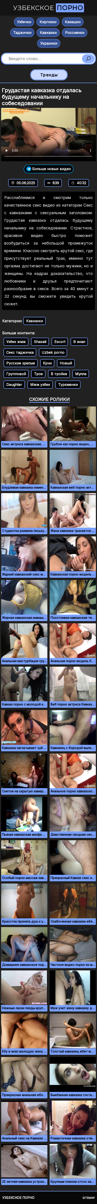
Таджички (22, 32)
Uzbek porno (53, 352)
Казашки (72, 22)
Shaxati (40, 341)
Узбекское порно (18, 1198)
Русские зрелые (20, 363)
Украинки (48, 43)
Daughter (14, 384)
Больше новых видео (48, 169)
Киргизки (48, 22)
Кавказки (48, 32)
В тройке (59, 374)
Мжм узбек (40, 384)
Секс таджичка (20, 352)
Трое (38, 374)
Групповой (16, 374)
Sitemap (88, 1198)
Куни (47, 363)
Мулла (80, 374)
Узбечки (24, 22)
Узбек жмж (16, 341)
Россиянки (74, 32)
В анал (79, 341)
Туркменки (68, 384)
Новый (66, 363)
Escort (59, 341)
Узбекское (48, 7)
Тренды (49, 75)
